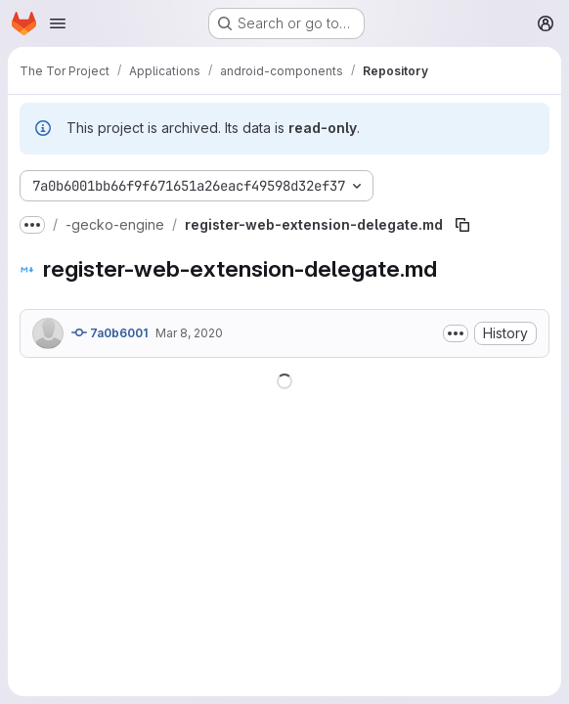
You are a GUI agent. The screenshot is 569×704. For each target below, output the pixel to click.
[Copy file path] (462, 225)
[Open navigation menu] (57, 23)
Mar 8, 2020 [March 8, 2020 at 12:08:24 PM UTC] (189, 333)
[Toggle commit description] (455, 333)
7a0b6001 (109, 332)
